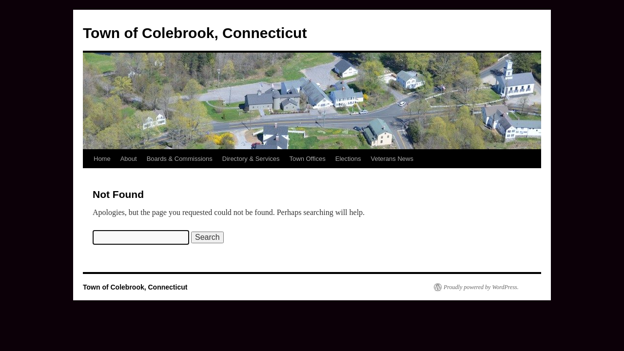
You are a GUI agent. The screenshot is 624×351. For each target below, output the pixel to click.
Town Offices (308, 158)
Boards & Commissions (180, 158)
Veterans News (391, 158)
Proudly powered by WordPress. (481, 287)
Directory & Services (251, 158)
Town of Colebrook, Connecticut (195, 33)
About (128, 158)
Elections (348, 158)
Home (102, 158)
